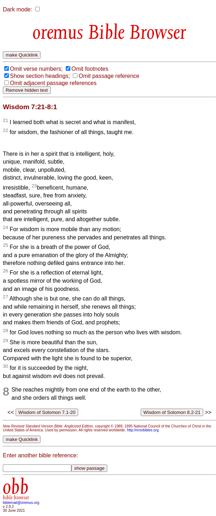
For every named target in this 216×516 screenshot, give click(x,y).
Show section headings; (40, 76)
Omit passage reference (109, 76)
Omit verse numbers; (36, 69)
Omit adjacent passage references (53, 83)
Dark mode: (17, 9)
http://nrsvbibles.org (142, 430)
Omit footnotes (89, 69)
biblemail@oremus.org (21, 503)
